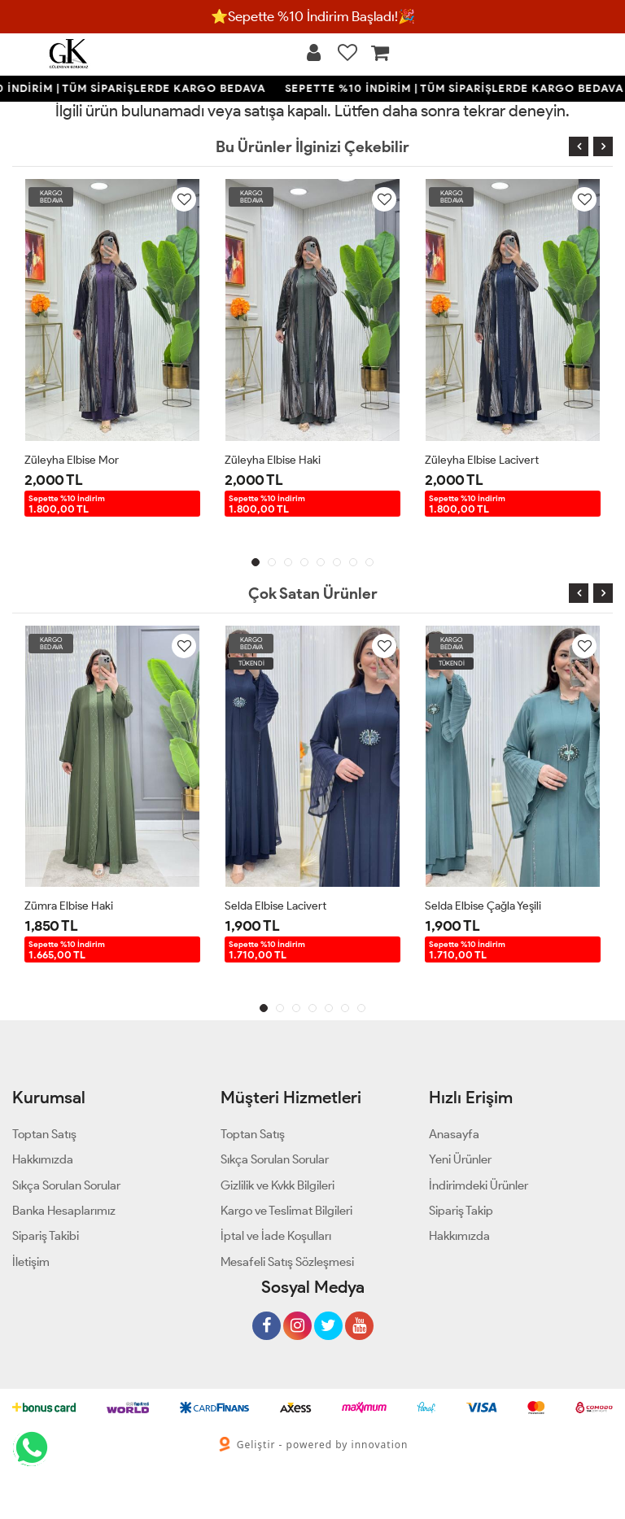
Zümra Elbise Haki (68, 906)
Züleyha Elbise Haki (273, 460)
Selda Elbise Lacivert (275, 906)
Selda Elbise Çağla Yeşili (483, 906)
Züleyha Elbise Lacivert (482, 460)
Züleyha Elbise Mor (71, 460)
